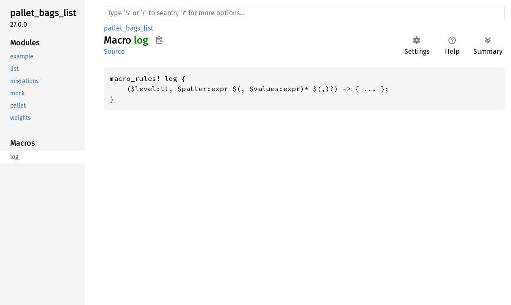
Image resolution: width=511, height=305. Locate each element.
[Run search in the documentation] (304, 13)
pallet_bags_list (128, 28)
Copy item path (159, 40)
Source (114, 51)
